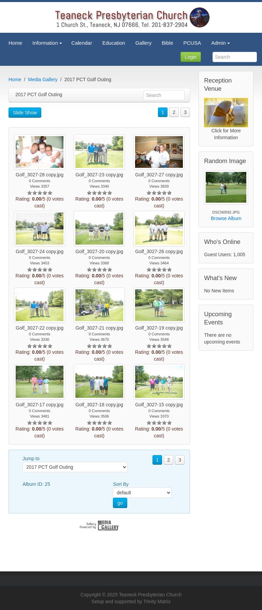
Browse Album (226, 218)
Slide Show (25, 112)
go (120, 503)
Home (15, 79)
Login (190, 57)
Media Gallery (42, 79)
